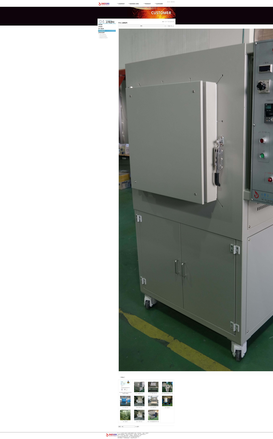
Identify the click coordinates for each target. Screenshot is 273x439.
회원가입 (173, 1)
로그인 (168, 1)
